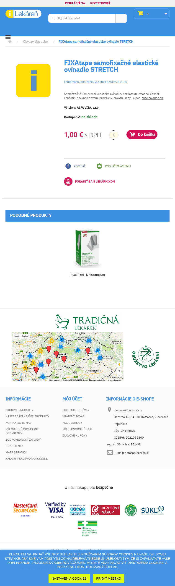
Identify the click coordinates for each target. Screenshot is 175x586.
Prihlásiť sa (75, 3)
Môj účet (72, 399)
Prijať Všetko (108, 578)
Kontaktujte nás (18, 423)
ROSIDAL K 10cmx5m (87, 274)
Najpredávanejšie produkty (27, 416)
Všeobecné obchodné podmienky (22, 431)
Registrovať (100, 3)
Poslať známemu (114, 166)
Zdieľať (75, 166)
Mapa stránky (16, 452)
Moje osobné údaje (77, 429)
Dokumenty (14, 446)
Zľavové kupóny (74, 435)
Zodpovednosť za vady (23, 440)
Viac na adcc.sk (152, 98)
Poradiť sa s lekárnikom (89, 181)
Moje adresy (72, 423)
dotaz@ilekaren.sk (137, 453)
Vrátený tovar (73, 416)
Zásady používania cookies (26, 459)
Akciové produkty (19, 410)
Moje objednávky (76, 410)
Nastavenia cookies (69, 578)
